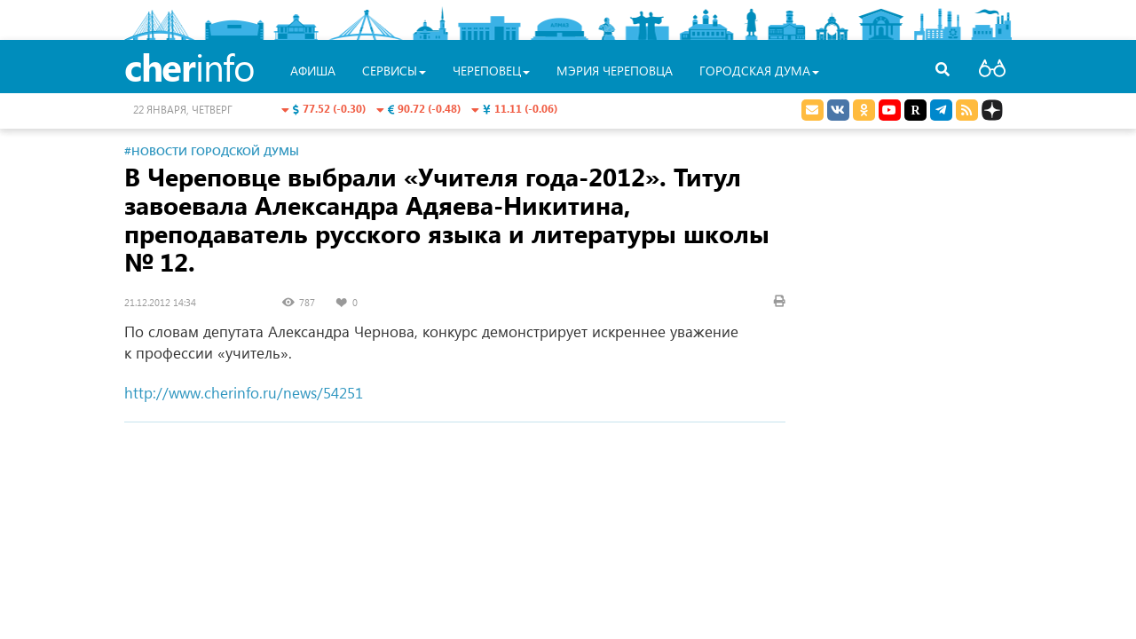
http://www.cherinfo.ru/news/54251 (243, 393)
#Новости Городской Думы (211, 150)
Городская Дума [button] (759, 70)
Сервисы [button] (394, 70)
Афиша (312, 70)
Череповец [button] (491, 70)
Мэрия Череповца (614, 70)
